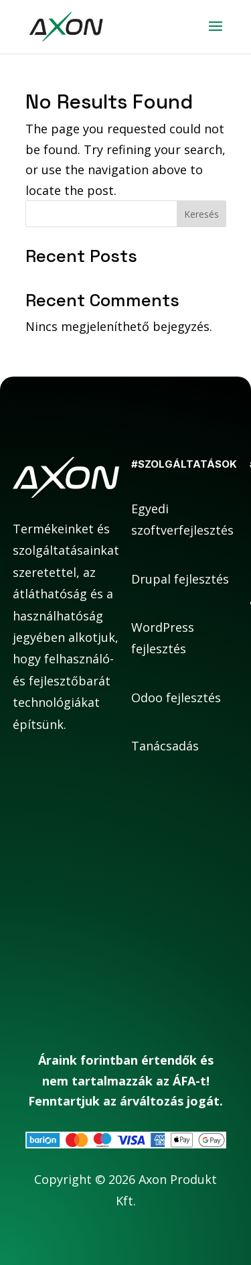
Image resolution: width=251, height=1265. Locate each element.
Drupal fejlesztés (180, 579)
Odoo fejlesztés (176, 697)
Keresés (201, 214)
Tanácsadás (165, 746)
